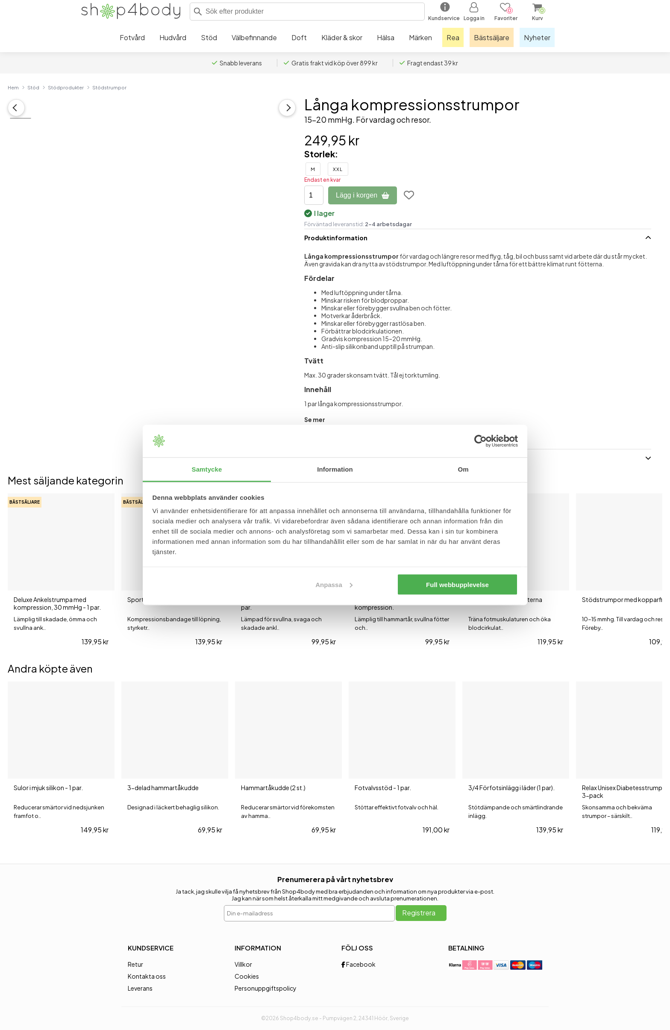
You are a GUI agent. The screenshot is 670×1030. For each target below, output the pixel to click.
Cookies (247, 976)
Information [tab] (335, 469)
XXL (338, 169)
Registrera (418, 912)
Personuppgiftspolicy (266, 988)
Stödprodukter (66, 87)
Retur (135, 964)
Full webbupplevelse (457, 584)
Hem (13, 87)
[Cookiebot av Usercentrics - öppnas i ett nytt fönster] (480, 441)
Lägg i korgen (362, 195)
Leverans (140, 988)
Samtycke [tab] (207, 469)
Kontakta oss (147, 976)
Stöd (33, 87)
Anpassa (334, 584)
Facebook (358, 964)
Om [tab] (463, 469)
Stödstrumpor (109, 87)
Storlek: (321, 153)
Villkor (243, 964)
